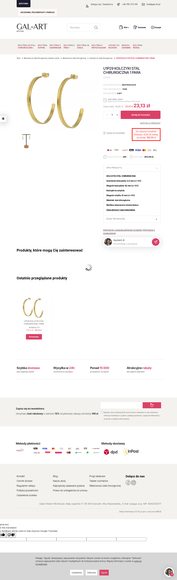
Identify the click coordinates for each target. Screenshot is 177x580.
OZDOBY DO (113, 46)
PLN (126, 27)
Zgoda (104, 572)
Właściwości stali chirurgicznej (105, 485)
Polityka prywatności (27, 490)
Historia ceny (115, 99)
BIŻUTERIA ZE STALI (26, 46)
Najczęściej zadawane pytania (68, 485)
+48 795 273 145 (130, 4)
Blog (55, 476)
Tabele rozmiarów (98, 480)
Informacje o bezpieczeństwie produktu (122, 230)
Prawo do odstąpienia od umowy (70, 490)
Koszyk (156, 27)
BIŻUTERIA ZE (83, 46)
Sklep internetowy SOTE (129, 511)
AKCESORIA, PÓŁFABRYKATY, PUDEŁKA (37, 12)
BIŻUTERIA (23, 3)
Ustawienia (77, 572)
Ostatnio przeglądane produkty (42, 278)
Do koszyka (34, 337)
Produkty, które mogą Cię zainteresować (50, 250)
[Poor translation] (11, 535)
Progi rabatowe (97, 476)
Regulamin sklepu (26, 485)
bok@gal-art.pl (153, 4)
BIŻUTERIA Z (55, 46)
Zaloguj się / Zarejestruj (99, 4)
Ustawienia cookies (27, 495)
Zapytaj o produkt (150, 123)
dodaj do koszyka (140, 114)
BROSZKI (126, 46)
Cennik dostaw (24, 480)
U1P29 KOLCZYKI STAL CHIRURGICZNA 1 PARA (34, 322)
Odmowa (91, 572)
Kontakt (21, 476)
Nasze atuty (59, 480)
